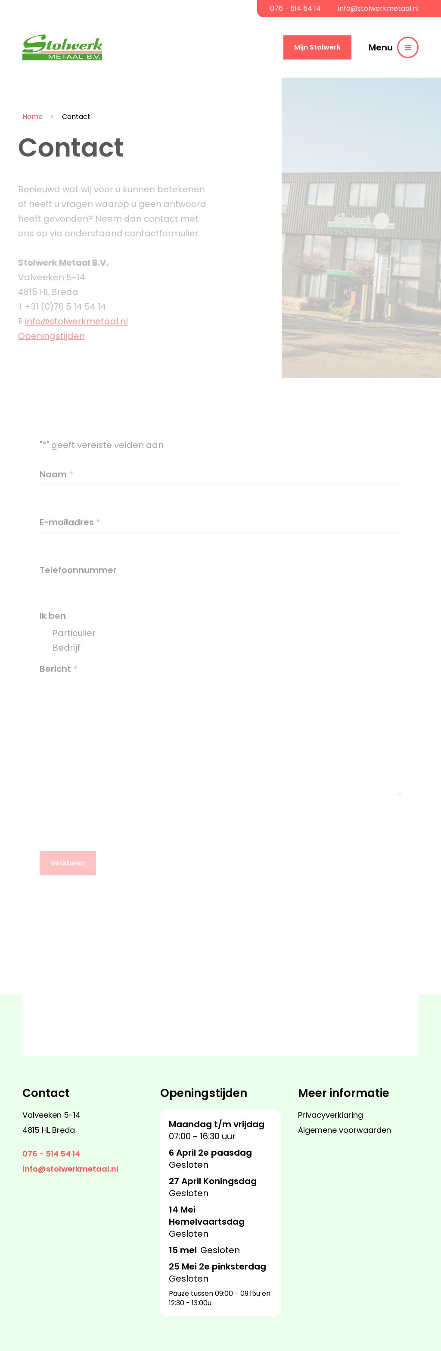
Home (24, 117)
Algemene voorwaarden (344, 1130)
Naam (56, 478)
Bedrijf (66, 652)
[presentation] (105, 823)
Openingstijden (47, 336)
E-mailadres (70, 526)
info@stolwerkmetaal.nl (378, 8)
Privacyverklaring (330, 1115)
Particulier (74, 637)
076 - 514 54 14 (295, 8)
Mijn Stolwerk (317, 47)
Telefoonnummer (78, 574)
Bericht (59, 673)
